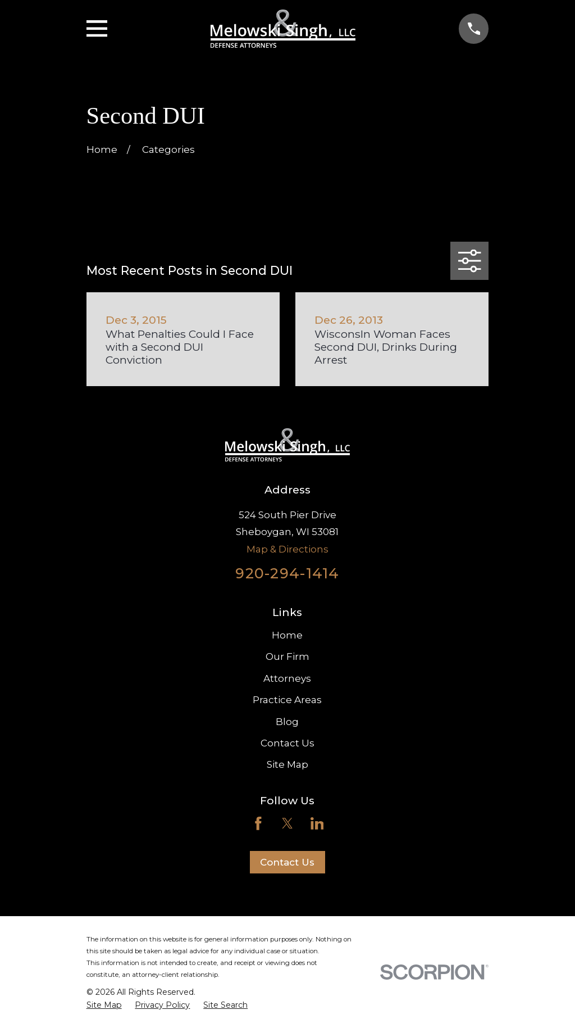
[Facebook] (258, 823)
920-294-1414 (287, 573)
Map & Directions (287, 549)
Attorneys (287, 678)
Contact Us (287, 743)
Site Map (287, 764)
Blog (287, 721)
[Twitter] (287, 823)
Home (287, 635)
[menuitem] (104, 1005)
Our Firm (287, 656)
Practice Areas (287, 699)
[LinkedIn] (317, 823)
